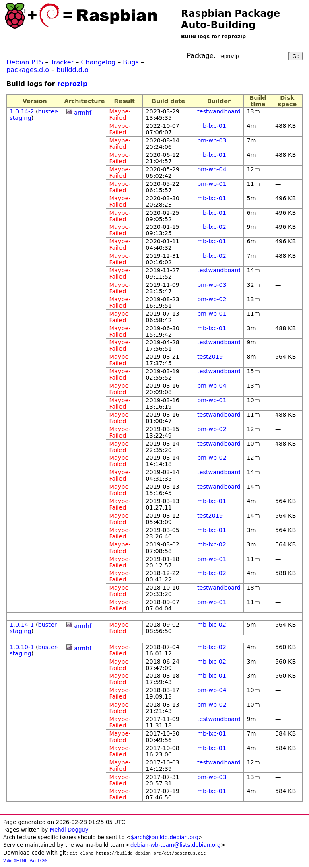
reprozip (72, 84)
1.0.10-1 (22, 647)
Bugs (131, 62)
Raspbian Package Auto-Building (230, 19)
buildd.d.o (72, 70)
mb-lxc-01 (211, 126)
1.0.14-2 (22, 111)
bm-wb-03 (212, 140)
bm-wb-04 (212, 169)
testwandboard (219, 111)
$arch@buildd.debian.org (164, 837)
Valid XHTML (15, 861)
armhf (82, 112)
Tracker (62, 62)
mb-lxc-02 (211, 227)
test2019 (210, 356)
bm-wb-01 (212, 184)
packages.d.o (27, 70)
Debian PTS (24, 62)
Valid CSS (39, 861)
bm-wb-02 (212, 299)
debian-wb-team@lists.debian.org (175, 845)
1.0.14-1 (22, 624)
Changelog (98, 62)
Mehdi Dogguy (68, 830)
